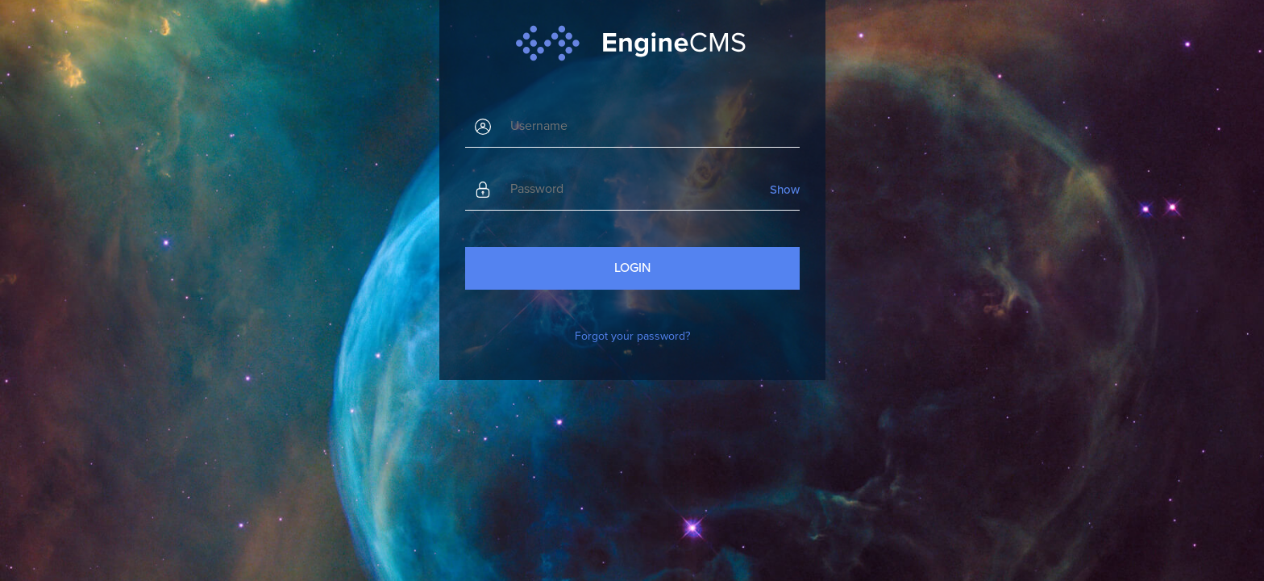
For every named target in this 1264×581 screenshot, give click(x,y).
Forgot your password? (632, 336)
